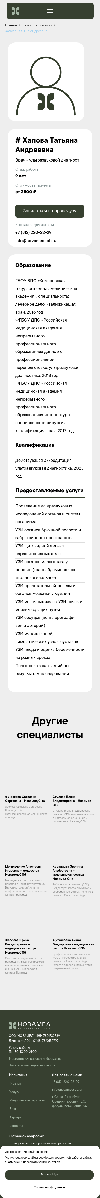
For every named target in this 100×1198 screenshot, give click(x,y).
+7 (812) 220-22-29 (33, 233)
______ (49, 10)
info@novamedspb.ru (36, 241)
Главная (11, 25)
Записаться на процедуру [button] (49, 210)
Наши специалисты (37, 25)
